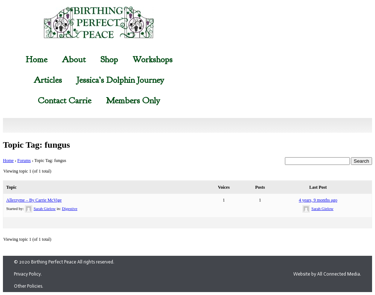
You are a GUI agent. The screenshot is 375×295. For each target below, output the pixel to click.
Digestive (69, 208)
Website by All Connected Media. (327, 274)
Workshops (152, 59)
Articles (48, 79)
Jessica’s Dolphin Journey (120, 79)
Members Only (133, 100)
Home (36, 59)
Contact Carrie (64, 100)
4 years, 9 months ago (318, 200)
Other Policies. (28, 286)
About (74, 59)
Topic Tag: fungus (36, 145)
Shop (109, 59)
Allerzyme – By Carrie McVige (34, 200)
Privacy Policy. (28, 274)
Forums (24, 160)
